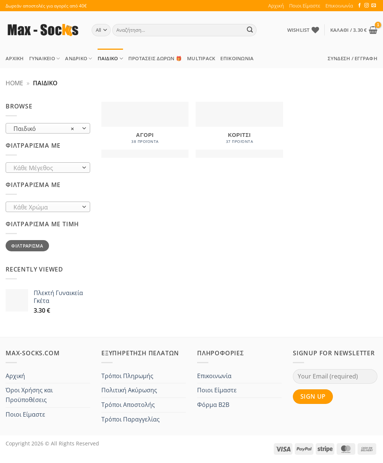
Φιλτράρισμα (27, 246)
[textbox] (46, 168)
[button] (353, 30)
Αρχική (276, 5)
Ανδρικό (78, 58)
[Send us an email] (373, 5)
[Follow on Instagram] (366, 5)
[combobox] (48, 128)
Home (14, 83)
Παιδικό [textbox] (43, 128)
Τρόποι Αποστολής (128, 405)
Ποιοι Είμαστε (304, 5)
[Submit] (249, 30)
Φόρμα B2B (213, 405)
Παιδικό (110, 58)
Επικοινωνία (339, 5)
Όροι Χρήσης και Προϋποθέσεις (29, 395)
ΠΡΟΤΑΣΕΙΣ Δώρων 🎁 (155, 58)
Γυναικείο (44, 58)
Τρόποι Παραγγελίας (130, 419)
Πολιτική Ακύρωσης (129, 390)
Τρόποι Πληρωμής (127, 376)
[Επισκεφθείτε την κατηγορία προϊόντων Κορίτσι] (239, 130)
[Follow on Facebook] (359, 5)
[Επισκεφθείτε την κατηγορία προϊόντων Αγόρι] (145, 130)
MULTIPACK (201, 58)
